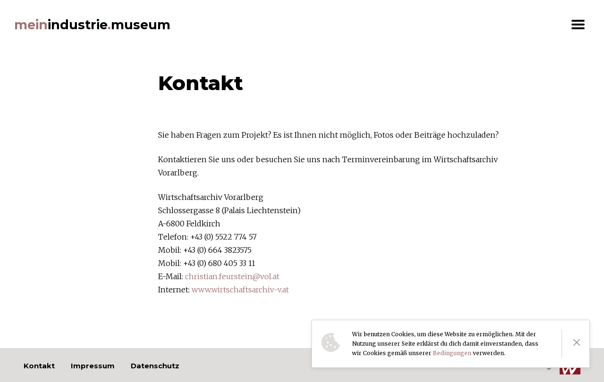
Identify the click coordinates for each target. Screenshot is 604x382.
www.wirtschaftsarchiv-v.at (240, 289)
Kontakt (39, 365)
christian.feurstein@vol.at (232, 276)
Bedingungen (452, 353)
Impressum (93, 365)
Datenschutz (155, 365)
